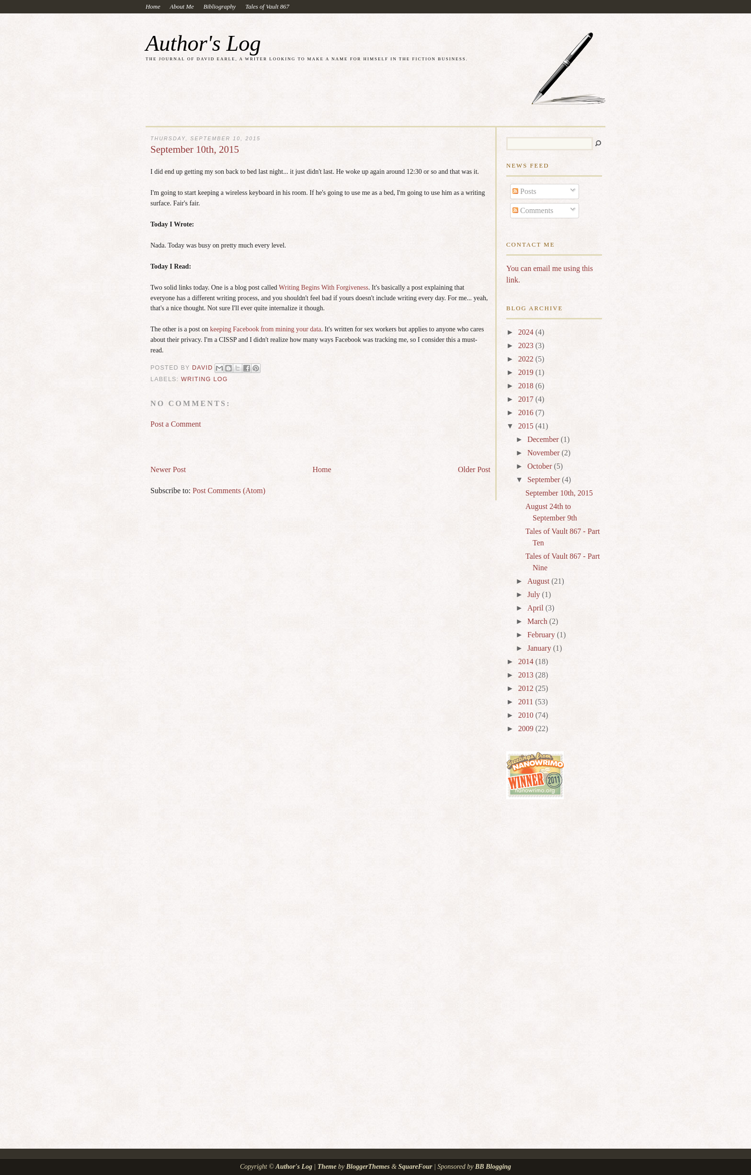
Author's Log (203, 43)
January (540, 648)
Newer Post (168, 469)
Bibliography (220, 6)
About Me (182, 6)
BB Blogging (493, 1166)
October (540, 466)
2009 (526, 728)
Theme (327, 1166)
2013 (526, 675)
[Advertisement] (262, 442)
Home (153, 6)
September (544, 479)
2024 (526, 332)
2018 (526, 386)
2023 (526, 345)
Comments (532, 210)
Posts (524, 191)
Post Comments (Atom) (229, 490)
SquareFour (415, 1166)
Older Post (474, 469)
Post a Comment (175, 424)
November (544, 453)
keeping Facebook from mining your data (265, 329)
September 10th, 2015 (559, 493)
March (538, 621)
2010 (526, 715)
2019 (526, 372)
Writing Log (204, 379)
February (542, 635)
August (539, 581)
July (534, 594)
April (536, 608)
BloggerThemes (367, 1166)
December (544, 439)
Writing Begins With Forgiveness (323, 287)
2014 (526, 661)
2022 (526, 359)
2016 (526, 412)
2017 (526, 399)
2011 (526, 702)
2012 (526, 688)
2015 (526, 426)
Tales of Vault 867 (267, 6)
